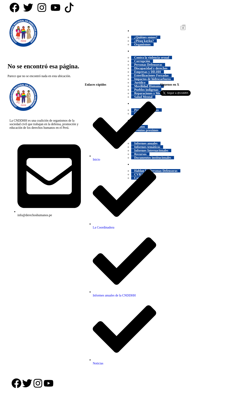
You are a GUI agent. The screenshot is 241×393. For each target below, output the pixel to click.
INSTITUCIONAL (147, 30)
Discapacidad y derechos (150, 68)
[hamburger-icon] (184, 25)
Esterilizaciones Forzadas (151, 75)
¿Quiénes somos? (145, 37)
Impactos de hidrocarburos (152, 79)
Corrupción (142, 61)
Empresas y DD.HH (147, 72)
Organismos (142, 44)
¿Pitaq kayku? (144, 41)
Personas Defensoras (148, 64)
